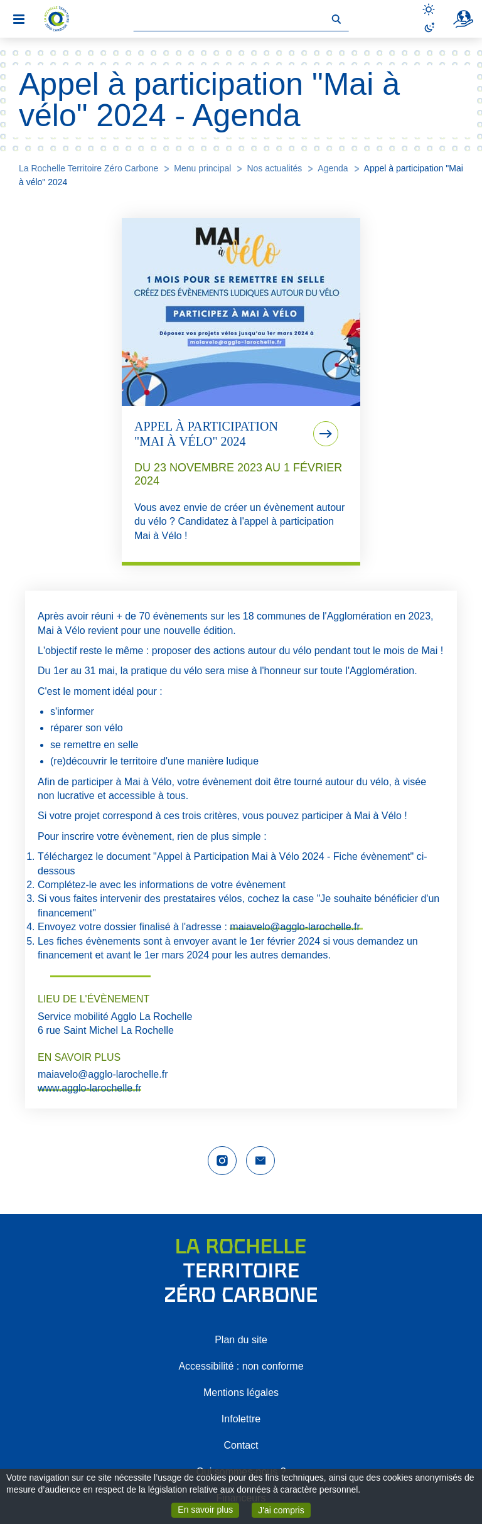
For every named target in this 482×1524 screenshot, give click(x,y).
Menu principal (202, 168)
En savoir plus (208, 1509)
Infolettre (241, 1419)
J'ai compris (284, 1509)
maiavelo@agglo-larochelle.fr (296, 926)
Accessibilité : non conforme (240, 1366)
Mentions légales (241, 1392)
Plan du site (241, 1339)
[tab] (241, 392)
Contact (240, 1445)
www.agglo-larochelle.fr (89, 1088)
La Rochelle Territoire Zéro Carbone (88, 168)
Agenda (333, 168)
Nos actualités (274, 168)
